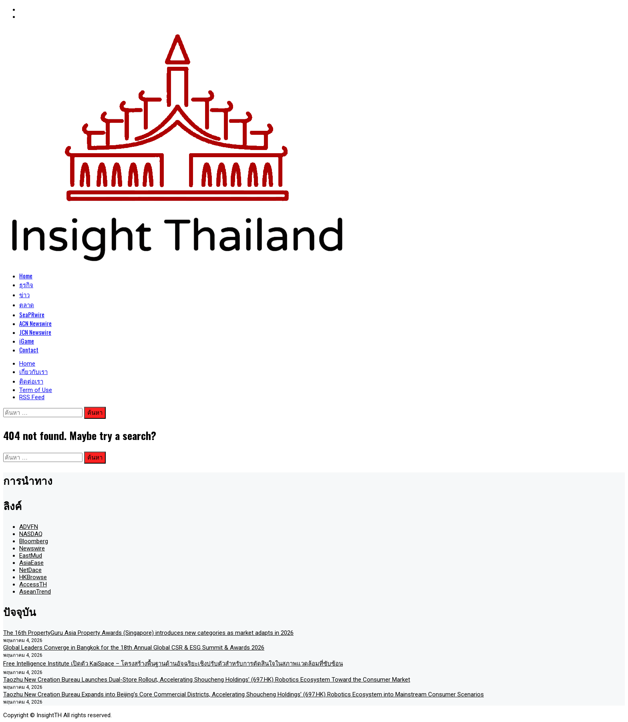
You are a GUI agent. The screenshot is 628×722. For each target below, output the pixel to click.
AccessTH (33, 584)
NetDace (30, 570)
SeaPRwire (31, 314)
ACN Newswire (35, 323)
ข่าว (24, 294)
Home (25, 275)
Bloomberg (33, 541)
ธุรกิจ (26, 284)
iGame (26, 340)
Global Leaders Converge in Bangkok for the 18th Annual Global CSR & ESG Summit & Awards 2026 (133, 647)
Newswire (32, 548)
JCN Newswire (35, 332)
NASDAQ (30, 534)
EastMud (30, 555)
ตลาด (26, 304)
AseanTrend (35, 591)
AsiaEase (31, 562)
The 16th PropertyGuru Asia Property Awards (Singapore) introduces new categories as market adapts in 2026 (148, 632)
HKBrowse (33, 577)
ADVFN (28, 526)
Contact (28, 349)
